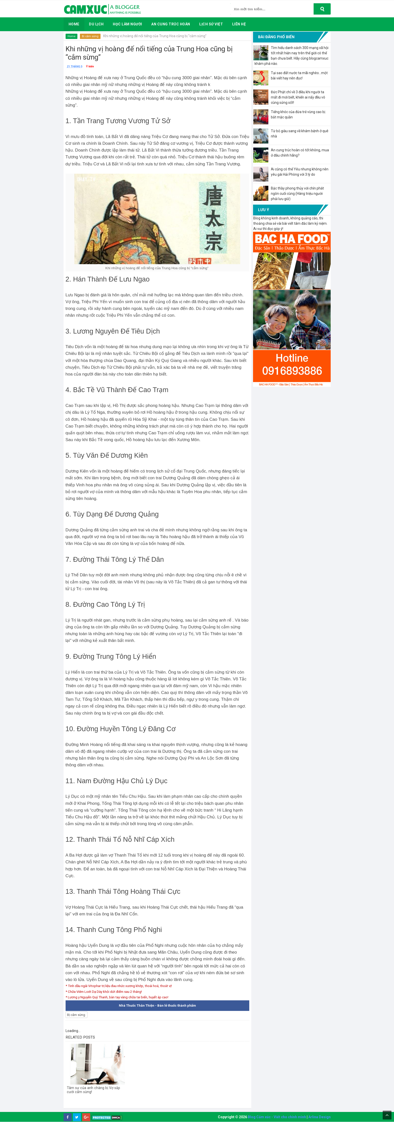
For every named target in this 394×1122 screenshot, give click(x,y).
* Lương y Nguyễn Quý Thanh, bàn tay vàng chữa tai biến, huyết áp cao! (121, 997)
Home (72, 36)
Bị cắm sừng (91, 36)
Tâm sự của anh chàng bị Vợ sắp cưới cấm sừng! (94, 1091)
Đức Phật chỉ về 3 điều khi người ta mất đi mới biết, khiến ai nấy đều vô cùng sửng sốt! (298, 97)
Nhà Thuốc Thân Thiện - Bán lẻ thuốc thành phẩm (157, 1006)
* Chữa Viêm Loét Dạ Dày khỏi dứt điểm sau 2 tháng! (106, 992)
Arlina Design (319, 1117)
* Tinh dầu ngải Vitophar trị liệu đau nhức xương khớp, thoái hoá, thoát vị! (122, 986)
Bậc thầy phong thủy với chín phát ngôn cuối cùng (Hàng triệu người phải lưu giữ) (297, 193)
